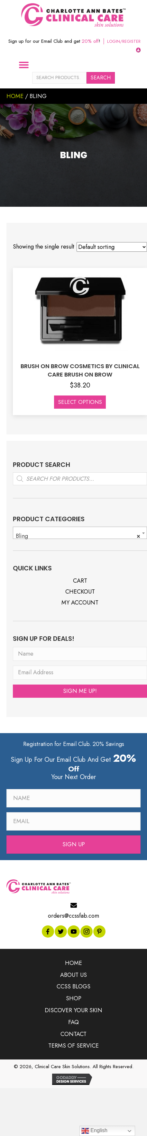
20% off (90, 41)
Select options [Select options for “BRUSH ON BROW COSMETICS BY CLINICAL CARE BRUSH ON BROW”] (80, 402)
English (94, 1131)
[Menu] (26, 64)
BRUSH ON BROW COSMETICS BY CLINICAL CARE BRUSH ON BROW (80, 370)
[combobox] (80, 532)
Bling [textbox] (78, 535)
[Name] (80, 653)
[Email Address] (80, 672)
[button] (80, 690)
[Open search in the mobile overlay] (80, 477)
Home (14, 96)
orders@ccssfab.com (73, 915)
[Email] (73, 820)
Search (101, 77)
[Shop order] (112, 247)
